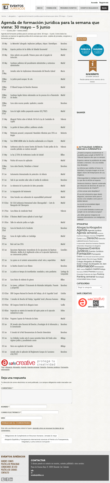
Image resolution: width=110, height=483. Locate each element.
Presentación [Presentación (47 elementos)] (99, 271)
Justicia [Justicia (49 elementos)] (83, 269)
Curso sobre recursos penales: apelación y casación (26, 103)
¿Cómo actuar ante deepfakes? (88, 191)
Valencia (63, 119)
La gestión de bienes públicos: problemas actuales (26, 127)
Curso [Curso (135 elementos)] (79, 238)
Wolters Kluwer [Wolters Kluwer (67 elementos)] (91, 279)
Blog (104, 8)
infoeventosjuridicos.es (69, 472)
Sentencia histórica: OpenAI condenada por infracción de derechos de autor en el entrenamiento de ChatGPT (91, 186)
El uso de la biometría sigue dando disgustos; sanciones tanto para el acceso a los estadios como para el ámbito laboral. (89, 197)
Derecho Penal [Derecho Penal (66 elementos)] (88, 241)
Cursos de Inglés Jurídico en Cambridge (23, 236)
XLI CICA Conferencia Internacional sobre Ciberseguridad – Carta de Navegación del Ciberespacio (32, 204)
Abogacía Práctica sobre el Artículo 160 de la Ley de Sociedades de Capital (32, 120)
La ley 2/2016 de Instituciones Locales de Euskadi (27, 155)
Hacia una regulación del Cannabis (21, 346)
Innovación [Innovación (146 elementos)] (99, 267)
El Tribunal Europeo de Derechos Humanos (24, 87)
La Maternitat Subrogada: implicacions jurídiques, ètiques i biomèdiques (33, 43)
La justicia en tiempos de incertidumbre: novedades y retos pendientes (33, 271)
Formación (51, 8)
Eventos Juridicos (22, 30)
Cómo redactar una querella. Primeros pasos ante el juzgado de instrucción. (31, 56)
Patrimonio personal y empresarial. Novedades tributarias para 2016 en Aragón (33, 134)
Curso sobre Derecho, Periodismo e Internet (24, 166)
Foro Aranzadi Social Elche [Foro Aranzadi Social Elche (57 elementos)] (91, 256)
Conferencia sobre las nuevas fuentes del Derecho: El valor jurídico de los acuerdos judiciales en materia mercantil (34, 148)
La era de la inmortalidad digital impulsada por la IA (88, 205)
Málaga (63, 299)
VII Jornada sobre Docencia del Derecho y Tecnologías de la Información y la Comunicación (34, 325)
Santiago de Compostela (65, 272)
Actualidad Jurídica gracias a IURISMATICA (89, 148)
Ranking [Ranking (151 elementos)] (100, 274)
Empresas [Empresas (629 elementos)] (83, 248)
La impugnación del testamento (20, 191)
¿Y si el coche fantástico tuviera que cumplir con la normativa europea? (90, 211)
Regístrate (103, 2)
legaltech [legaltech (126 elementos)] (88, 269)
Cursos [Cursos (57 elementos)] (84, 238)
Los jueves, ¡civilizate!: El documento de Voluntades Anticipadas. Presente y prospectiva (34, 286)
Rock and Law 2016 (17, 244)
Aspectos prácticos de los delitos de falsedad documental (28, 49)
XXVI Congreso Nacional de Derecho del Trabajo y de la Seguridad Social (34, 293)
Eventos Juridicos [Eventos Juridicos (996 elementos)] (88, 250)
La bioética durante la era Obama (21, 266)
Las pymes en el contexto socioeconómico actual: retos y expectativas (33, 260)
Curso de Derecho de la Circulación (21, 228)
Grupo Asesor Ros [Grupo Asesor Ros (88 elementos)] (83, 259)
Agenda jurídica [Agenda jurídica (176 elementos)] (94, 230)
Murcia (63, 71)
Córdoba (63, 293)
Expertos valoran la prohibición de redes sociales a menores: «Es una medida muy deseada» (91, 163)
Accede (94, 2)
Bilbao (63, 155)
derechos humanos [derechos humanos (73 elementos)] (92, 243)
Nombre (5, 407)
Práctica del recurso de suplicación (21, 160)
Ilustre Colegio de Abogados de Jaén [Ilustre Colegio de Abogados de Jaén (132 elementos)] (91, 264)
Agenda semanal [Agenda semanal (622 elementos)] (87, 232)
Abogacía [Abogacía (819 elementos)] (83, 227)
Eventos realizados (89, 8)
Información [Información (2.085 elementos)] (85, 266)
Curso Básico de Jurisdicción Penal (21, 211)
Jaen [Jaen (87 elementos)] (78, 269)
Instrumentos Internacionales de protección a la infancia (28, 174)
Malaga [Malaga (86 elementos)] (102, 269)
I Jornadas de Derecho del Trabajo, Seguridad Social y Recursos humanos (34, 299)
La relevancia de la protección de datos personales (26, 185)
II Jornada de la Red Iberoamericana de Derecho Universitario (30, 332)
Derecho (43, 367)
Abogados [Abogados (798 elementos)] (95, 227)
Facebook (7, 479)
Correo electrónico (11, 412)
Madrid (63, 55)
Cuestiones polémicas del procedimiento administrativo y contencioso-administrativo (32, 64)
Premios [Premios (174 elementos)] (92, 271)
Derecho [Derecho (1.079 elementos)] (92, 238)
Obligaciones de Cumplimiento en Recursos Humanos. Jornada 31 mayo (30, 436)
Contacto (5, 472)
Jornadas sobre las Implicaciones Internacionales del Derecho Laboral (32, 71)
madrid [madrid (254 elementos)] (96, 269)
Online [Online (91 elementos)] (85, 272)
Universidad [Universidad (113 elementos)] (81, 279)
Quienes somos (7, 461)
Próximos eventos (68, 8)
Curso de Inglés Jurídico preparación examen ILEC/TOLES (28, 111)
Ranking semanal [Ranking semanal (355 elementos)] (86, 276)
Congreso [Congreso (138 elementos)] (100, 236)
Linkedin (11, 479)
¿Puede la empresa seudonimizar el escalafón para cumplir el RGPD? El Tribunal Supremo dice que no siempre (91, 155)
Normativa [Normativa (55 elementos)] (80, 271)
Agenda (23, 367)
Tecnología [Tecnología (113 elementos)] (100, 277)
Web (3, 418)
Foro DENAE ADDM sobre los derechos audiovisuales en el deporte (31, 141)
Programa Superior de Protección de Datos (24, 318)
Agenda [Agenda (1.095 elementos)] (82, 230)
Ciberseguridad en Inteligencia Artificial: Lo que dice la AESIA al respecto (91, 179)
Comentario (7, 388)
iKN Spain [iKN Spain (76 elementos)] (93, 259)
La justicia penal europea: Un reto (21, 79)
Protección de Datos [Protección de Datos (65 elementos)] (90, 274)
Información (5, 369)
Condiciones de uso (9, 467)
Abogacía (8, 367)
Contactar (38, 460)
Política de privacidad (10, 464)
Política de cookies (9, 470)
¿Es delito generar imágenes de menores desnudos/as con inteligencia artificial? (91, 217)
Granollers (64, 250)
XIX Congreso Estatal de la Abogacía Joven (24, 305)
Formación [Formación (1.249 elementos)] (84, 253)
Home (4, 16)
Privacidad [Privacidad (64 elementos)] (80, 274)
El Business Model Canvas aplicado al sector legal (26, 216)
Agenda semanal (33, 367)
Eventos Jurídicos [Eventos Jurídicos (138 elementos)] (96, 251)
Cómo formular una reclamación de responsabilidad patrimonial (30, 197)
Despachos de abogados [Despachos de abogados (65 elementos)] (93, 246)
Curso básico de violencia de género (22, 279)
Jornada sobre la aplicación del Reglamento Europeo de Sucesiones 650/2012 (32, 353)
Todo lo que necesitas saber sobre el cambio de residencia (29, 180)
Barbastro (64, 133)
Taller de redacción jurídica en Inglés (22, 222)
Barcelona (64, 43)
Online (63, 310)
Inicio (40, 8)
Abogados (12, 16)
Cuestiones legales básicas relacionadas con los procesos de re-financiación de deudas (34, 96)
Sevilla (63, 305)
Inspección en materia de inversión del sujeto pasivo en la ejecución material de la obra (32, 311)
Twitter (3, 479)
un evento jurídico (85, 51)
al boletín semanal (92, 71)
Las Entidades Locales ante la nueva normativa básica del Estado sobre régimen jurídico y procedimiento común (33, 339)
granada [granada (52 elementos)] (101, 256)
